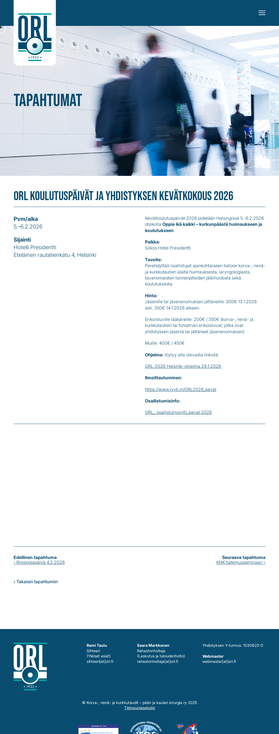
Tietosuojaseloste (139, 707)
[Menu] (262, 13)
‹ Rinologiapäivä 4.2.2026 (39, 562)
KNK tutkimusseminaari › (240, 562)
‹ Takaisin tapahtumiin (36, 581)
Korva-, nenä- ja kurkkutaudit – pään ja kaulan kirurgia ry (35, 32)
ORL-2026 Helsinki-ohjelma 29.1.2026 (183, 366)
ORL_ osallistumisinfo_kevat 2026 (178, 412)
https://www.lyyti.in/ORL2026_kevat (180, 389)
